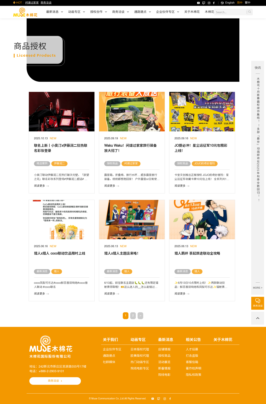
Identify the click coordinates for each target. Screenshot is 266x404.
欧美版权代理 (140, 355)
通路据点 (109, 355)
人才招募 (192, 349)
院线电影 (164, 375)
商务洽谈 (46, 3)
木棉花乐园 (212, 12)
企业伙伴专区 (112, 349)
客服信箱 (192, 362)
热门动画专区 (140, 362)
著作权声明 (193, 368)
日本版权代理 (140, 349)
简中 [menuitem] (239, 3)
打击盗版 (192, 355)
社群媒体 (109, 362)
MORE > (257, 287)
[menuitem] (230, 3)
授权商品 (164, 355)
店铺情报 (164, 349)
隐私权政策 (193, 375)
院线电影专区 (140, 368)
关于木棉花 (192, 12)
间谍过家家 (32, 3)
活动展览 (164, 362)
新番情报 (164, 368)
